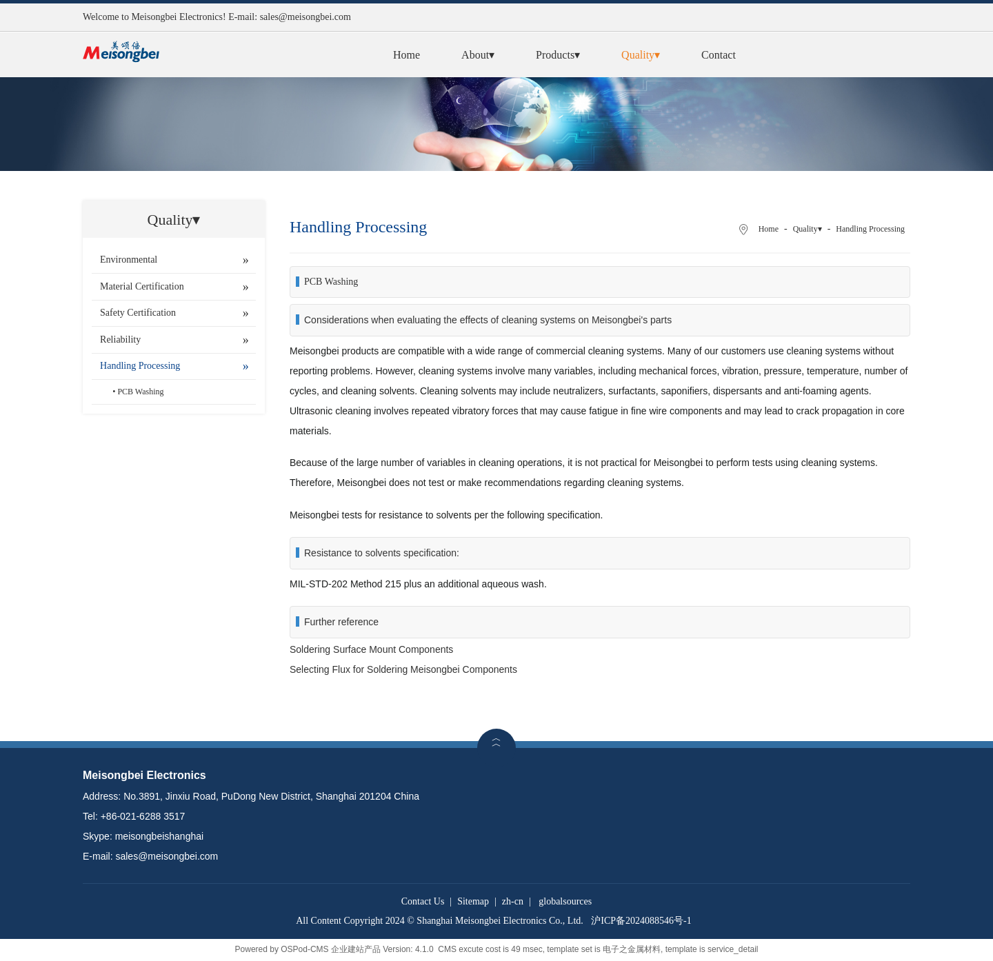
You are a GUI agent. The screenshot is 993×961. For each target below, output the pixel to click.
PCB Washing (140, 391)
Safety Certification (138, 312)
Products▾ (558, 55)
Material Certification (142, 286)
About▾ (477, 55)
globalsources (565, 901)
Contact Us (423, 901)
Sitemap (473, 901)
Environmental (128, 259)
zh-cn (512, 901)
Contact (718, 55)
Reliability (120, 339)
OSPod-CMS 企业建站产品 (331, 949)
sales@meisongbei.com (305, 17)
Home (406, 55)
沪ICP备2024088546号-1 (641, 921)
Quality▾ (640, 55)
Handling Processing (140, 366)
